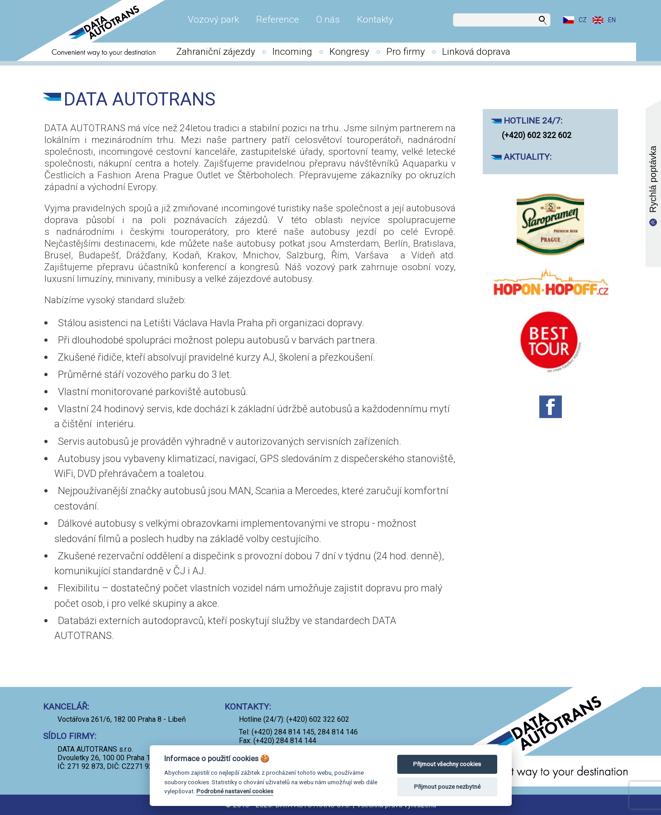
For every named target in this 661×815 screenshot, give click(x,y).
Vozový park (213, 19)
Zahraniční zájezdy (215, 51)
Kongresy (349, 51)
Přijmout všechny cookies (447, 764)
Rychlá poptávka (653, 179)
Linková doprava (476, 51)
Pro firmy (405, 51)
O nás (328, 19)
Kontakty (375, 19)
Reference (277, 19)
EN (612, 20)
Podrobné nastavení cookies (234, 791)
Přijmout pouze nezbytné (447, 786)
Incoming (292, 51)
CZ (583, 20)
